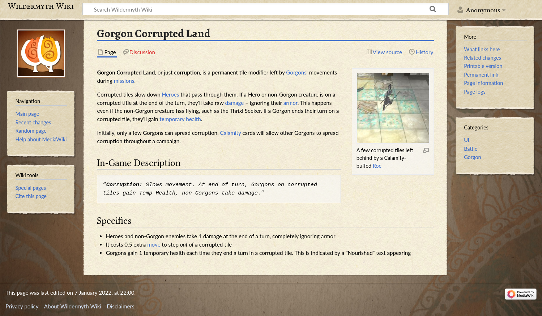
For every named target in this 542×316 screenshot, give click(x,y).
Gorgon (472, 157)
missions (124, 80)
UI (466, 140)
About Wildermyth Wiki (72, 306)
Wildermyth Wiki (41, 6)
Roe (377, 166)
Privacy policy (21, 306)
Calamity (230, 132)
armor (290, 102)
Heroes (170, 94)
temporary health (180, 119)
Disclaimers (120, 306)
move (154, 244)
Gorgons (296, 72)
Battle (470, 149)
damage (234, 102)
